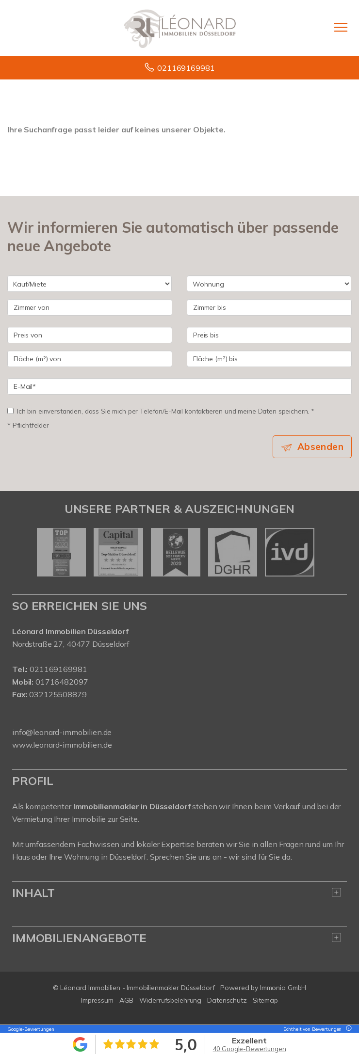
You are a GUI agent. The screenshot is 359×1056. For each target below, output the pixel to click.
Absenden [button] (320, 446)
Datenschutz (227, 1000)
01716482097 (61, 682)
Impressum (97, 1000)
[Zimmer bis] (269, 307)
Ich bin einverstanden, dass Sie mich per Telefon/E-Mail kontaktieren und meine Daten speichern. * (160, 411)
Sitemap (265, 1000)
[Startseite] (180, 27)
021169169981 (185, 68)
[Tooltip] (347, 1029)
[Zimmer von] (89, 307)
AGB (126, 1000)
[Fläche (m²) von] (89, 359)
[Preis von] (89, 335)
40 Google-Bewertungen (249, 1049)
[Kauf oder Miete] (89, 283)
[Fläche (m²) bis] (269, 359)
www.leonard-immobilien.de (62, 745)
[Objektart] (269, 283)
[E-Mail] (179, 386)
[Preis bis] (269, 335)
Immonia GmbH (283, 987)
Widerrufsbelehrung (170, 1000)
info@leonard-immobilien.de (62, 732)
